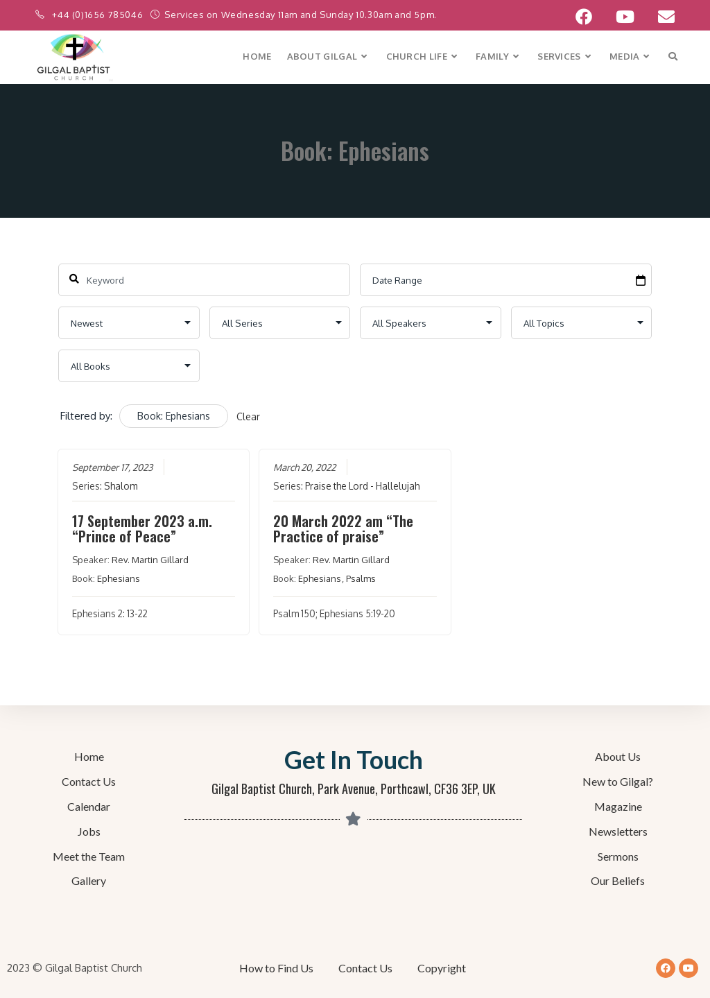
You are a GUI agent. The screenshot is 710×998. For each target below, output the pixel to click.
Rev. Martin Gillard (149, 559)
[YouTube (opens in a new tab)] (625, 16)
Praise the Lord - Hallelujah (362, 486)
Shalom (120, 486)
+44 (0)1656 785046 (98, 14)
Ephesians (117, 578)
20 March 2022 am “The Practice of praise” (343, 528)
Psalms (361, 578)
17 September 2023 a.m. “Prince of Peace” (141, 528)
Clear (248, 416)
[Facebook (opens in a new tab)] (584, 16)
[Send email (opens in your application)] (660, 16)
